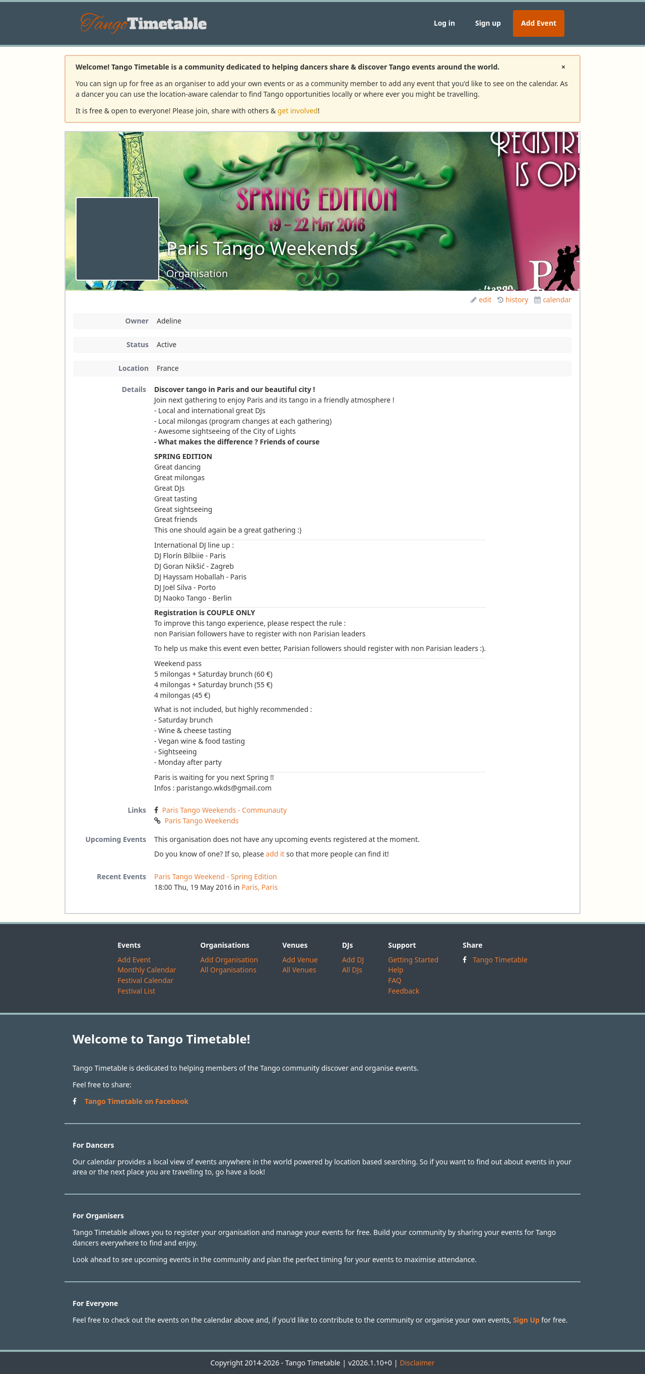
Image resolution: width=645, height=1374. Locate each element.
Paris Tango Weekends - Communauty (224, 810)
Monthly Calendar (146, 969)
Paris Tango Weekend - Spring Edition (215, 876)
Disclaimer (417, 1362)
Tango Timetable (500, 959)
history (512, 299)
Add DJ (353, 959)
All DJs (352, 969)
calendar (552, 299)
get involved (298, 110)
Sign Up (526, 1320)
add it (275, 854)
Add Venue (300, 959)
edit (481, 299)
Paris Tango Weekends (202, 820)
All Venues (299, 969)
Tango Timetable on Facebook (136, 1101)
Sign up (488, 23)
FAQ (394, 980)
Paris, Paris (259, 887)
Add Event (538, 23)
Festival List (136, 991)
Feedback (403, 991)
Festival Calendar (145, 980)
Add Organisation (229, 959)
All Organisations (228, 969)
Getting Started (413, 959)
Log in (444, 23)
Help (395, 969)
